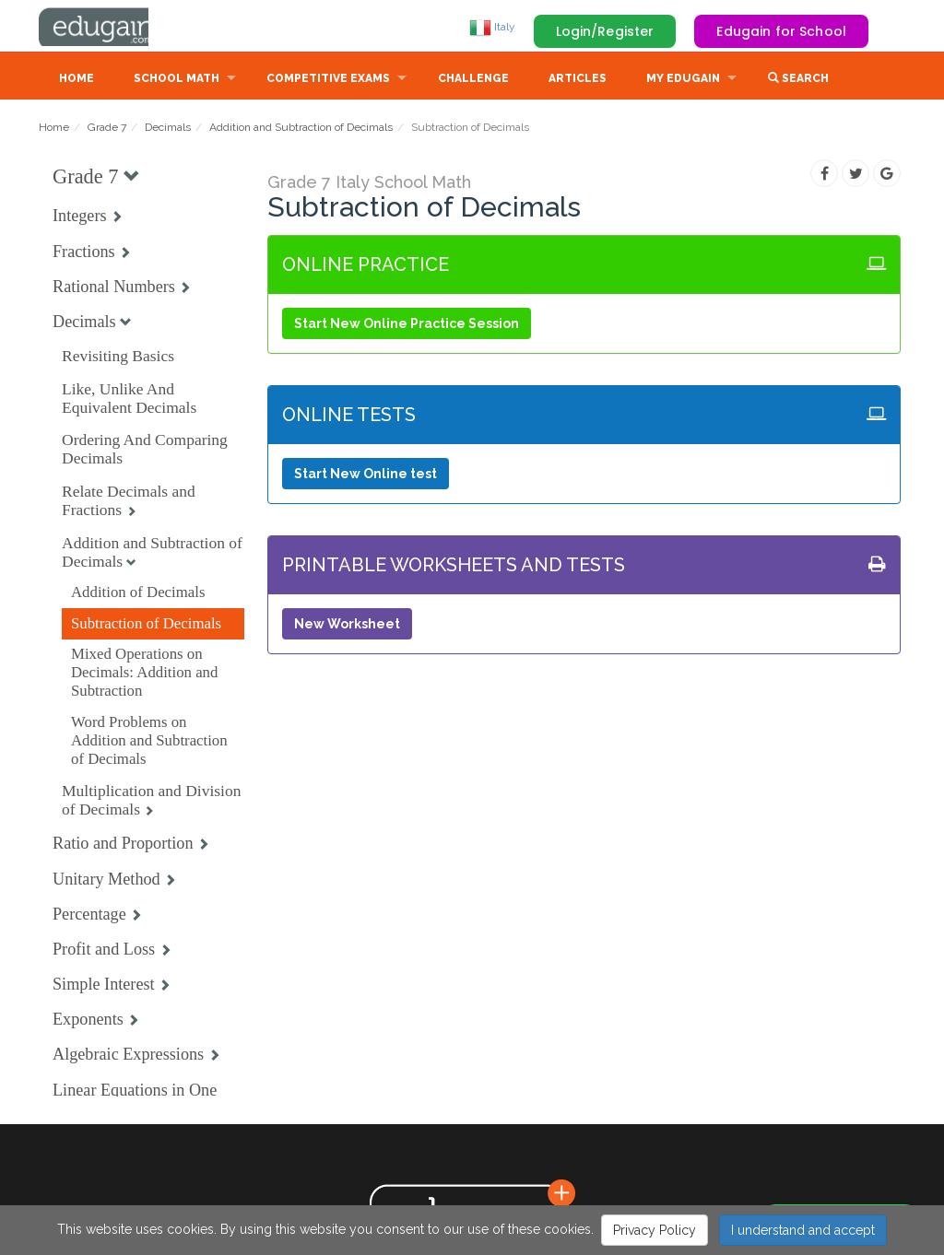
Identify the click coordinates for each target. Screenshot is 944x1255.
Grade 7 (107, 129)
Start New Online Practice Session (406, 325)
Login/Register (605, 31)
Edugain (108, 27)
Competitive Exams (328, 80)
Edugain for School (781, 31)
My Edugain (683, 80)
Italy (492, 26)
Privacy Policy (654, 1230)
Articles (578, 80)
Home (76, 80)
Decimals (168, 129)
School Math (176, 80)
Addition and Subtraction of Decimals (301, 129)
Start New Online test (365, 475)
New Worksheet (347, 625)
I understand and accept (803, 1230)
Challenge (473, 80)
